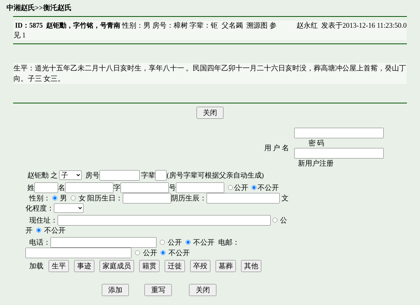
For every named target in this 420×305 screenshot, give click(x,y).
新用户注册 (316, 163)
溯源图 (257, 25)
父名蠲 (232, 25)
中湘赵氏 (20, 8)
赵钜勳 (38, 175)
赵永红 (307, 25)
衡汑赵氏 (57, 8)
